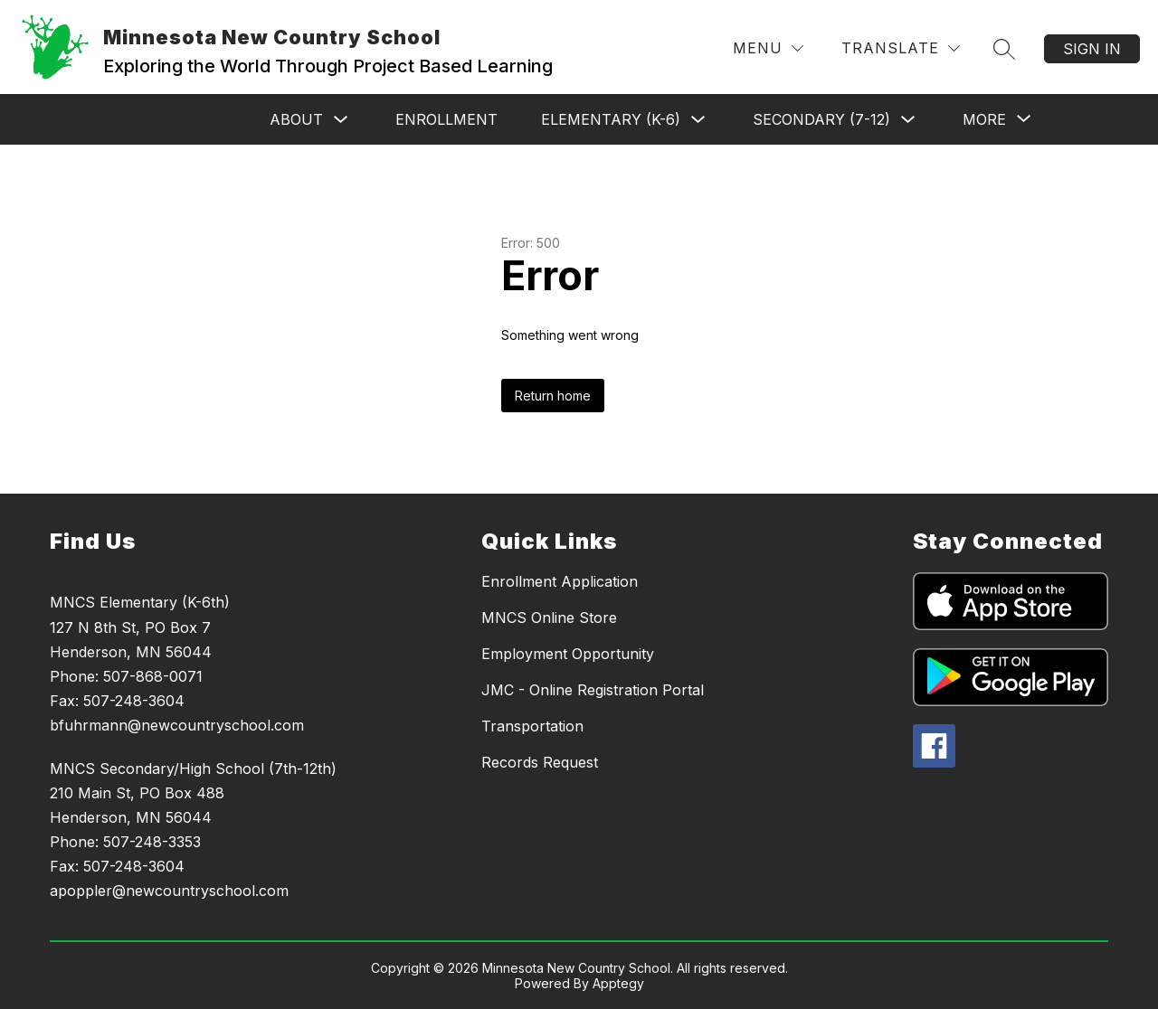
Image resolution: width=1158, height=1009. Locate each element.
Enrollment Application (559, 581)
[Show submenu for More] (984, 119)
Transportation (532, 726)
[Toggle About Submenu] (341, 120)
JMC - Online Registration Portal (592, 690)
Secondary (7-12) (821, 119)
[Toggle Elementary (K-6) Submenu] (698, 120)
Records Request (539, 762)
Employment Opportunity (567, 654)
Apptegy (618, 983)
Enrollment (446, 119)
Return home (553, 395)
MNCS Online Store (549, 617)
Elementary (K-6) (610, 119)
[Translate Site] (900, 48)
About (296, 119)
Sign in (1092, 49)
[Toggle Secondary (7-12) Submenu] (908, 120)
